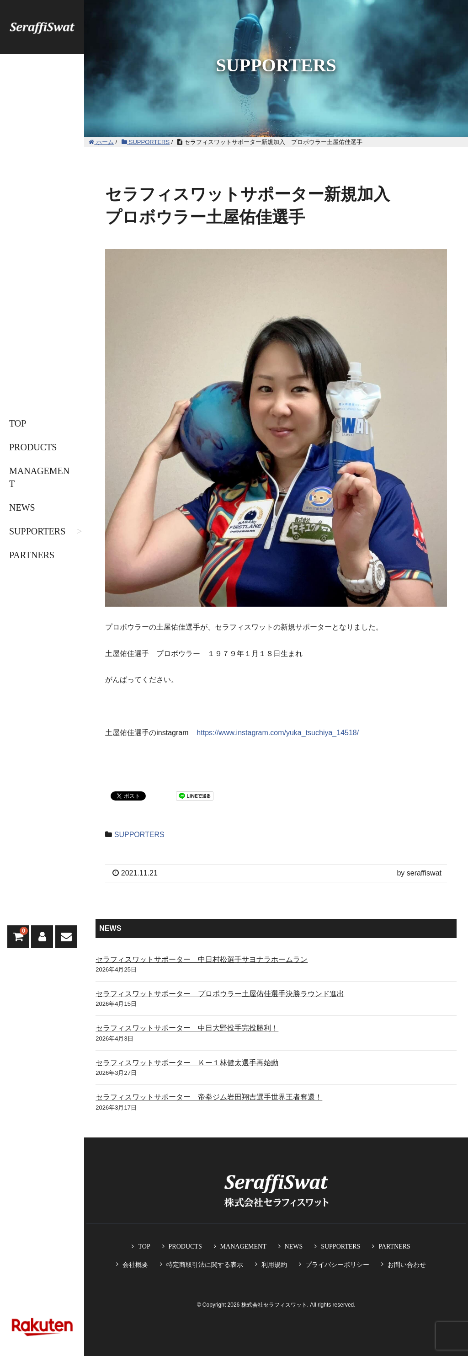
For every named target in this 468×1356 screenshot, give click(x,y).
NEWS (22, 507)
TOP (17, 423)
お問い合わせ (407, 1264)
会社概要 (135, 1264)
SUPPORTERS (37, 531)
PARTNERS (31, 555)
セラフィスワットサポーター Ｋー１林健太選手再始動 (187, 1063)
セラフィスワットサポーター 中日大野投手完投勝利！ (187, 1028)
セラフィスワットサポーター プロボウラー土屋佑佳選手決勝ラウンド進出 (220, 994)
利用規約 (274, 1264)
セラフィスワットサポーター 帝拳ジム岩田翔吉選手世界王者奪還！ (209, 1097)
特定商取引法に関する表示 (204, 1264)
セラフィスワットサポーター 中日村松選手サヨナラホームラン (202, 959)
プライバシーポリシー (337, 1264)
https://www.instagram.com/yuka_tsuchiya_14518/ (278, 733)
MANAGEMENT (39, 477)
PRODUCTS (33, 447)
